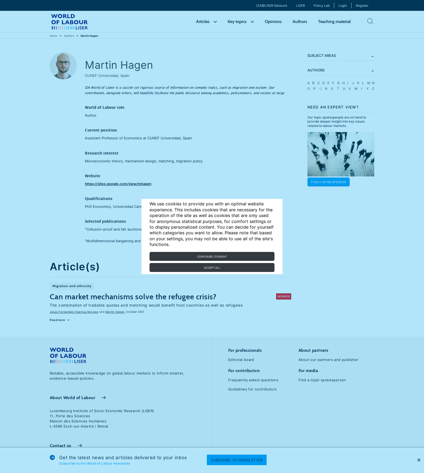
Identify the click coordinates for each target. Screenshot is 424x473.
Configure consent (212, 256)
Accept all (212, 267)
